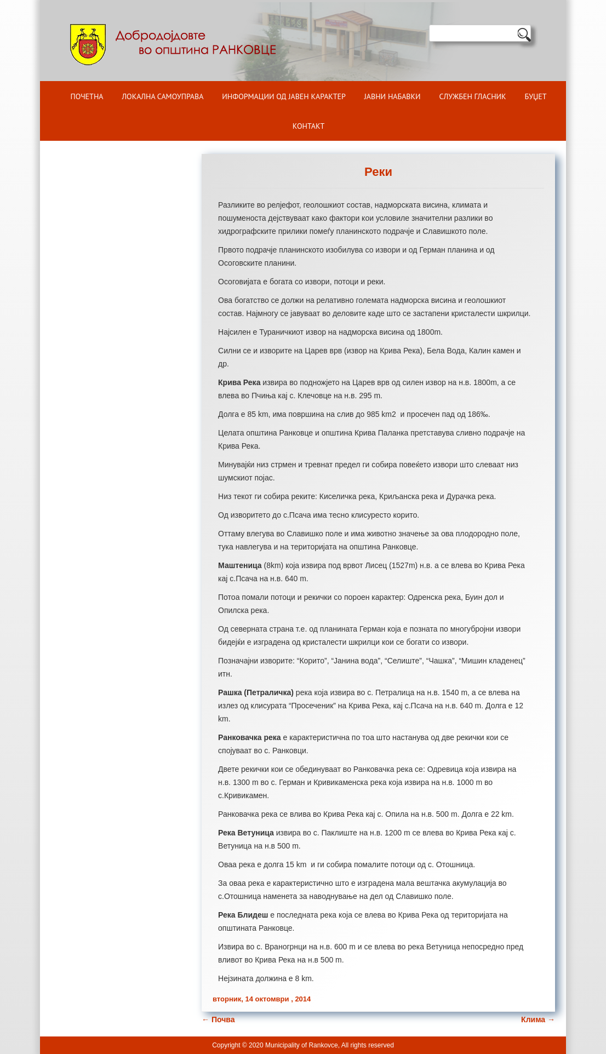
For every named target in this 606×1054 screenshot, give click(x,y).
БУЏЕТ (536, 96)
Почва (218, 1019)
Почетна (87, 96)
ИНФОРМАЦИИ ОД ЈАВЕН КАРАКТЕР (284, 96)
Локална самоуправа (162, 96)
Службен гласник (472, 96)
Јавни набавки (392, 96)
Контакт (308, 126)
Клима (538, 1019)
